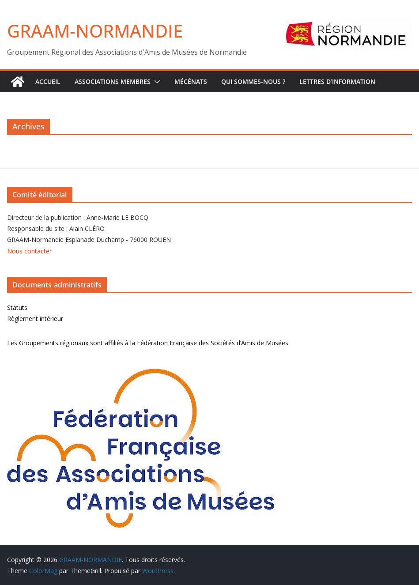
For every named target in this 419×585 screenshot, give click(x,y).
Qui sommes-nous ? (253, 81)
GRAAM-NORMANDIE (95, 31)
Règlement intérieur (35, 318)
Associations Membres (113, 81)
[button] (155, 81)
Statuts (17, 307)
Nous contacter (29, 251)
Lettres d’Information (337, 81)
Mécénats (190, 81)
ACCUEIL (47, 81)
